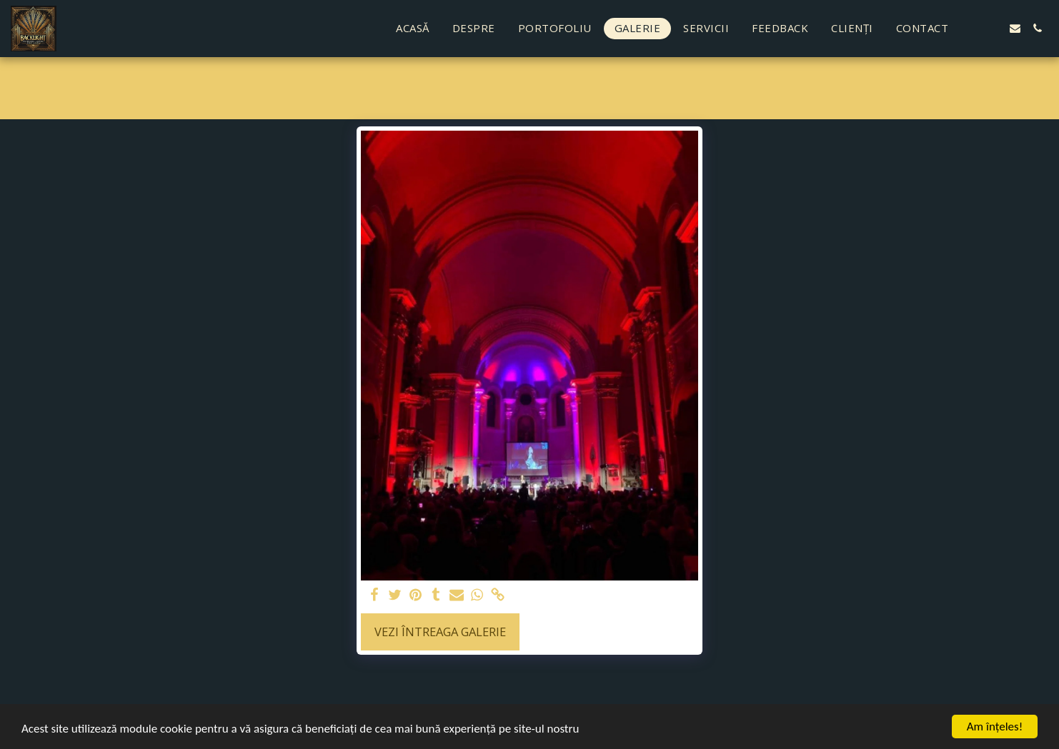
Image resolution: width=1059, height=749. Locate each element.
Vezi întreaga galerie (440, 631)
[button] (970, 28)
